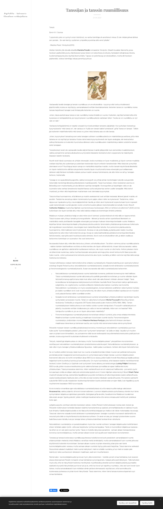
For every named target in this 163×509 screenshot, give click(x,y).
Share (53, 490)
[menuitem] (16, 260)
